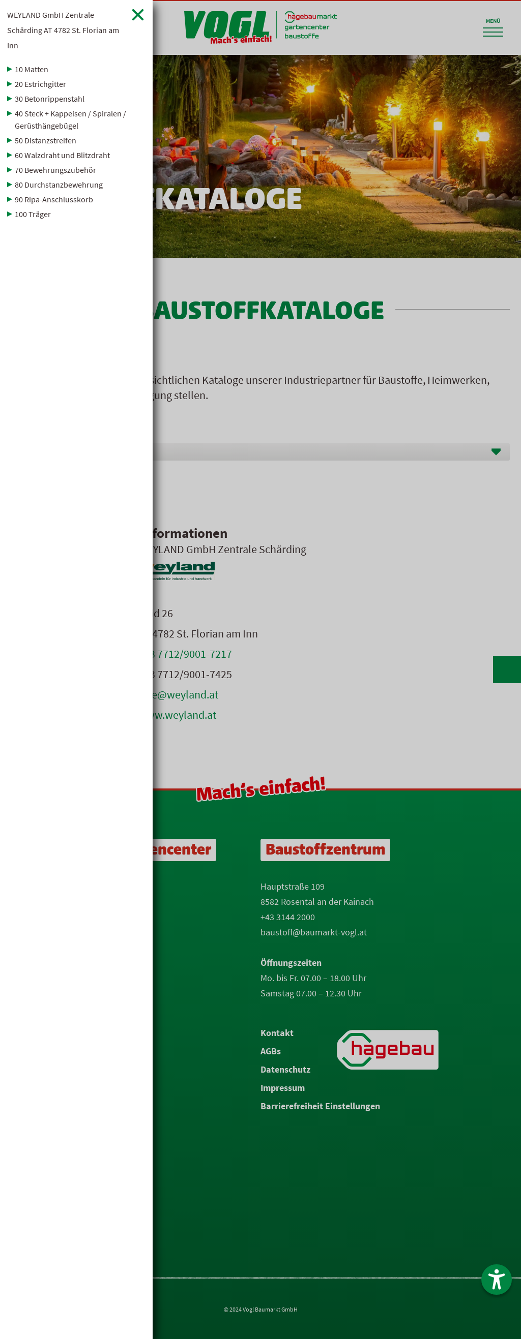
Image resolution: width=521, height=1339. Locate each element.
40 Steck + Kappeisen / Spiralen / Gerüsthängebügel (70, 119)
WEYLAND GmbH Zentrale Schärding (63, 30)
